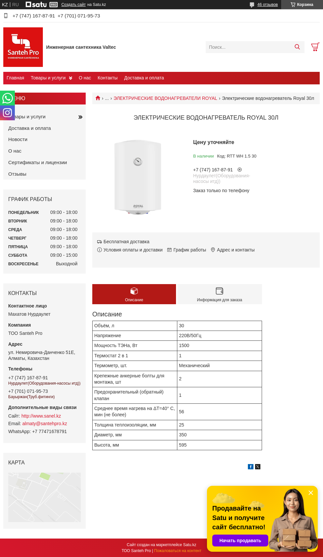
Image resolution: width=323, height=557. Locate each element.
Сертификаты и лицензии (37, 162)
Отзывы (17, 174)
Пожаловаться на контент (177, 550)
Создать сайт (73, 4)
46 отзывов (267, 4)
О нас (85, 77)
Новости (17, 139)
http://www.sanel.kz (41, 416)
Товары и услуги (48, 77)
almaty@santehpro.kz (44, 423)
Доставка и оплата (144, 77)
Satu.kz (189, 544)
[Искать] (297, 47)
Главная (15, 77)
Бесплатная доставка (126, 241)
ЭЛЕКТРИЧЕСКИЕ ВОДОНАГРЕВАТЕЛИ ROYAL (166, 98)
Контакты (107, 77)
